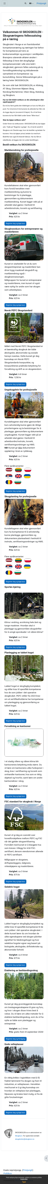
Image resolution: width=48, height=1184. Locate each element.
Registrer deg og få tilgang (15, 1039)
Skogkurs (18, 1136)
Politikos (7, 1173)
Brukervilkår (24, 1179)
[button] (25, 3)
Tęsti (24, 1182)
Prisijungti (41, 3)
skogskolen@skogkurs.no (24, 1139)
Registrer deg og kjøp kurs (15, 223)
